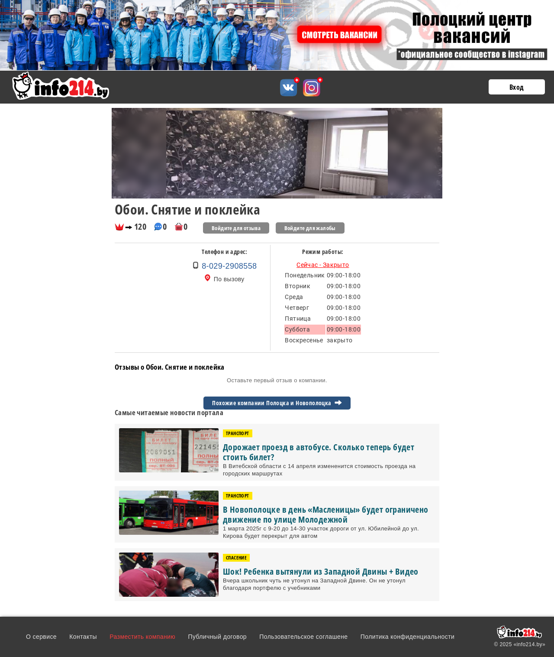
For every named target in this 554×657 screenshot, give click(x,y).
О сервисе (41, 636)
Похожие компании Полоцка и (276, 403)
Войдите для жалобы (310, 228)
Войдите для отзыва (236, 228)
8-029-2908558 (229, 266)
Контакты (83, 636)
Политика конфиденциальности (407, 636)
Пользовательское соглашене (303, 636)
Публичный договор (217, 636)
